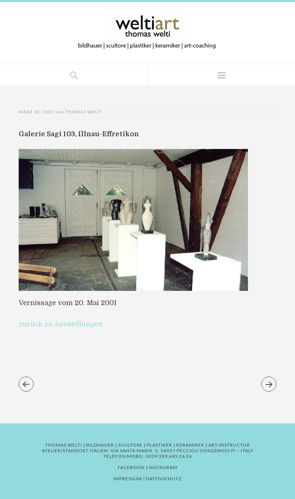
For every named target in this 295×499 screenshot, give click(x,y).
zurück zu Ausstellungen (61, 324)
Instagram (163, 467)
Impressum (128, 478)
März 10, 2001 (36, 112)
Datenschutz (163, 478)
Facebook (131, 467)
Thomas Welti (83, 112)
